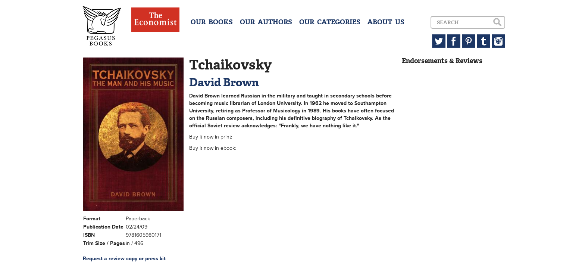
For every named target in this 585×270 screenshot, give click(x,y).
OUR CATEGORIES (329, 22)
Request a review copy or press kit (124, 258)
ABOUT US (385, 22)
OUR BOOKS (212, 22)
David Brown (224, 82)
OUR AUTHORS (266, 22)
